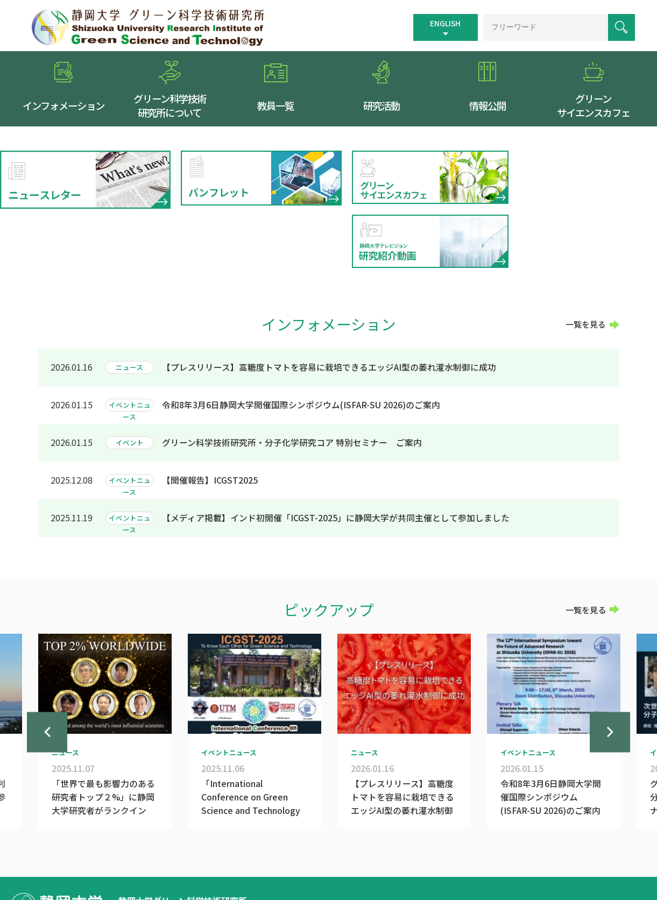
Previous (47, 684)
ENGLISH (443, 22)
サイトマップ (423, 846)
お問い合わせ (582, 846)
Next (610, 684)
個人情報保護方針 (522, 846)
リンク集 (469, 846)
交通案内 (377, 846)
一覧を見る (586, 263)
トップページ (331, 846)
